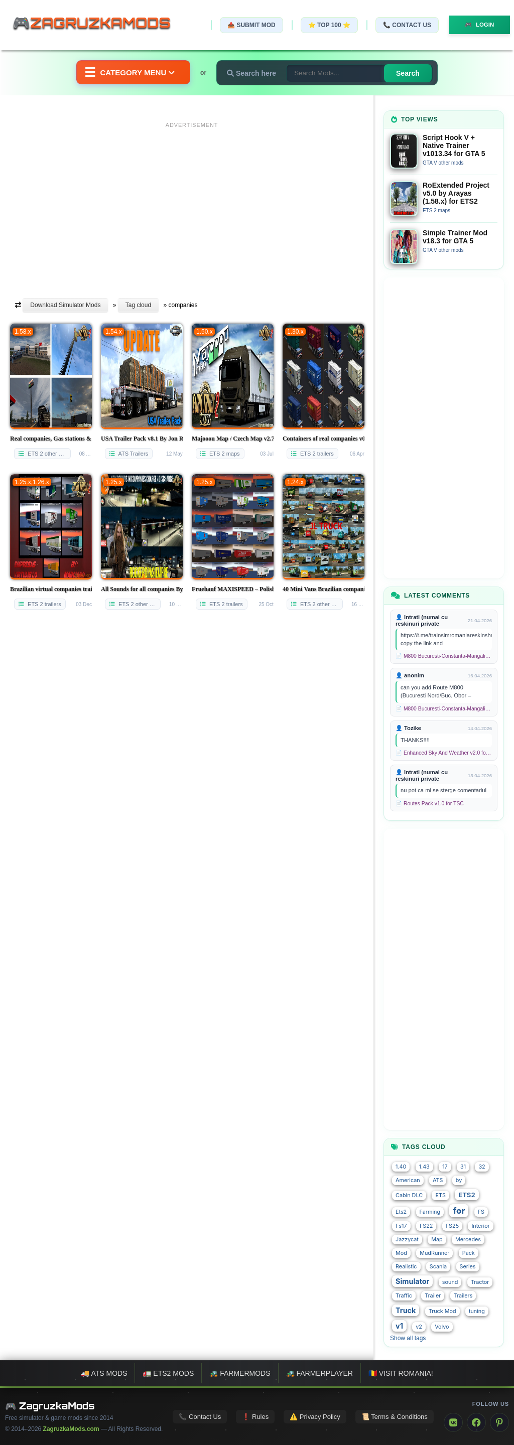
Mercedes (468, 1239)
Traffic (404, 1295)
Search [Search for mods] (412, 73)
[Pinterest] (499, 1422)
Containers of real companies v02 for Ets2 (323, 438)
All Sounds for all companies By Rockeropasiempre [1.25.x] (142, 589)
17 (445, 1167)
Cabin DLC (409, 1195)
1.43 (424, 1167)
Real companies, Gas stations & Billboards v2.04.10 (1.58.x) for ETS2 (51, 438)
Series (468, 1266)
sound (450, 1282)
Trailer (433, 1295)
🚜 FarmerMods (239, 1373)
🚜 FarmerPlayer (319, 1373)
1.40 (401, 1167)
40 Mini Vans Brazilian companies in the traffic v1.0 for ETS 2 (323, 589)
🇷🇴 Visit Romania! (400, 1373)
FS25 (452, 1226)
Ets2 (401, 1212)
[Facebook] (476, 1422)
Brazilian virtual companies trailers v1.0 (51, 589)
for (459, 1211)
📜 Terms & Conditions (394, 1416)
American (408, 1180)
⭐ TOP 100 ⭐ (325, 25)
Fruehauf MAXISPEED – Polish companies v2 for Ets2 (233, 589)
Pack (468, 1253)
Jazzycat (407, 1239)
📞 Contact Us (403, 25)
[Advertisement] (191, 202)
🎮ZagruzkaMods (98, 25)
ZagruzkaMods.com (71, 1428)
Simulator (412, 1281)
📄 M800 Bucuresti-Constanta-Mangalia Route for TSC (444, 656)
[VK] (453, 1422)
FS (481, 1212)
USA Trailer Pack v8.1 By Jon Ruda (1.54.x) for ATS (142, 438)
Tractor (480, 1282)
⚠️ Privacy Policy (315, 1416)
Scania (438, 1266)
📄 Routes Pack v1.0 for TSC (430, 803)
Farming (430, 1212)
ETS (440, 1195)
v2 (419, 1327)
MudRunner (434, 1253)
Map (436, 1239)
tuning (477, 1311)
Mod (401, 1253)
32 (481, 1167)
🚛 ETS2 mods (168, 1373)
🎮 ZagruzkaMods (50, 1405)
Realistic (406, 1266)
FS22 (426, 1226)
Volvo (442, 1327)
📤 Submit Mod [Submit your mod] (247, 25)
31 (463, 1167)
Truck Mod (442, 1311)
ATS (438, 1180)
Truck (406, 1310)
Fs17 (401, 1226)
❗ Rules (255, 1416)
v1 (399, 1326)
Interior (480, 1226)
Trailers (463, 1295)
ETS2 (466, 1195)
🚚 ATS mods (104, 1373)
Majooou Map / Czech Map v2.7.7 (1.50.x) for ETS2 (233, 438)
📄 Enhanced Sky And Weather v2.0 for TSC (444, 753)
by (459, 1180)
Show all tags (408, 1338)
